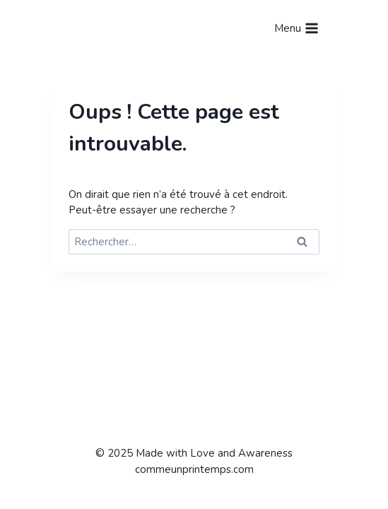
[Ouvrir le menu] (296, 28)
